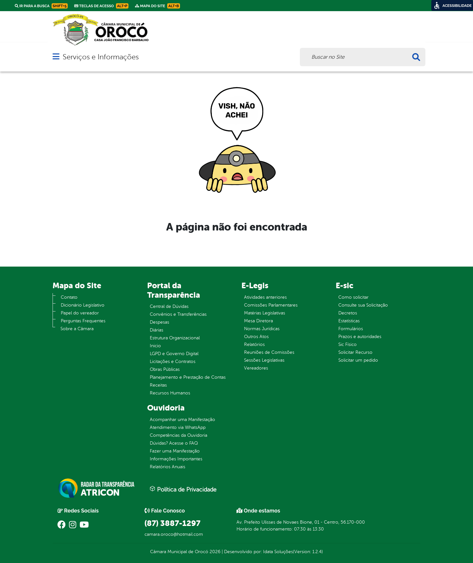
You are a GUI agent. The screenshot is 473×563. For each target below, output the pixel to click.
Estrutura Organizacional (175, 337)
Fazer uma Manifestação (175, 451)
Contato (69, 297)
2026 (214, 551)
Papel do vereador (80, 313)
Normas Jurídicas (262, 328)
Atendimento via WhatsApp (178, 427)
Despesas (159, 322)
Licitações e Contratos (172, 361)
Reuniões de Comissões (269, 352)
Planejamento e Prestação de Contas (188, 377)
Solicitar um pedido (358, 360)
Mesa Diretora (258, 320)
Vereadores (256, 368)
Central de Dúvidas (169, 306)
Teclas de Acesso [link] (101, 6)
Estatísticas (349, 320)
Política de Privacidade (182, 489)
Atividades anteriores (265, 297)
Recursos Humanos (170, 393)
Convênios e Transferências (178, 314)
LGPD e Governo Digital (174, 353)
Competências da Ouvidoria (178, 435)
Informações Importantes (176, 458)
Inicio (155, 345)
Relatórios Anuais (167, 466)
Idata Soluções (278, 551)
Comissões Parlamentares (271, 305)
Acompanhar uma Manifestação (182, 419)
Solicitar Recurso (355, 352)
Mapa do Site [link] (157, 6)
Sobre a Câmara (77, 328)
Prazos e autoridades (359, 336)
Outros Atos (256, 336)
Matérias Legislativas (264, 313)
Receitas (158, 385)
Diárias (156, 330)
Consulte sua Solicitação (363, 305)
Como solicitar (353, 297)
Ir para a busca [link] (41, 6)
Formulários (350, 328)
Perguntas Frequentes (83, 320)
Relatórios (254, 344)
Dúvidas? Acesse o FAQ (174, 443)
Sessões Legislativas (264, 360)
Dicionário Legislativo (82, 305)
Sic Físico (347, 344)
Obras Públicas (165, 369)
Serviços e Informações (101, 57)
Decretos (347, 313)
